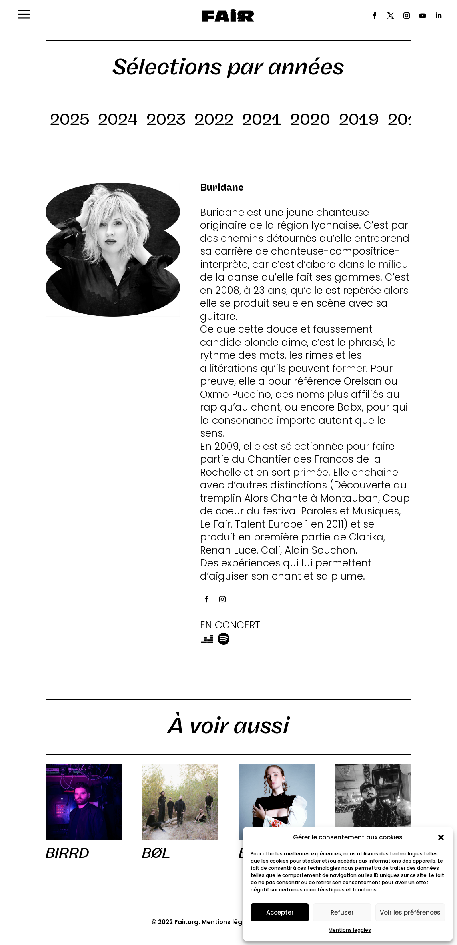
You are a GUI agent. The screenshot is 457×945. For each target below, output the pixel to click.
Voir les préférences (410, 912)
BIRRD (67, 853)
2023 (166, 120)
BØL (156, 853)
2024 (118, 120)
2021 (261, 120)
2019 (359, 120)
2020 (310, 120)
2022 (213, 120)
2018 (407, 120)
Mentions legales (350, 930)
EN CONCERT (230, 625)
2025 (69, 120)
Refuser (342, 912)
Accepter (280, 912)
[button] (441, 837)
